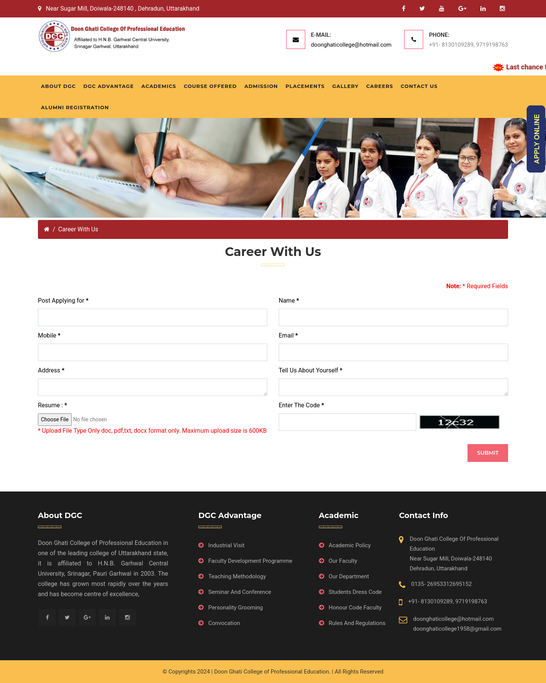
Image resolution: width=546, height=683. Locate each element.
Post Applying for (63, 300)
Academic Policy (350, 545)
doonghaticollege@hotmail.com (351, 44)
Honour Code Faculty (355, 607)
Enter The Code (301, 405)
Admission (261, 86)
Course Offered (210, 86)
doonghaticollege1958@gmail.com (457, 628)
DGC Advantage (108, 86)
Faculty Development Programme (250, 560)
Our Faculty (343, 560)
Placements (305, 86)
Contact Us (419, 86)
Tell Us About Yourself (310, 370)
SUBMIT (488, 452)
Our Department (349, 576)
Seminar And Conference (239, 592)
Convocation (224, 623)
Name (289, 300)
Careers (379, 86)
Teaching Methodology (237, 576)
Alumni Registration (75, 107)
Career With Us (78, 229)
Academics (158, 86)
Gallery (345, 86)
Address (51, 370)
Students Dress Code (355, 592)
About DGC (58, 86)
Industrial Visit (226, 545)
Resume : (52, 405)
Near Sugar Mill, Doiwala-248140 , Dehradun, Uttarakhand (118, 8)
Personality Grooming (235, 607)
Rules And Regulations (357, 623)
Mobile (49, 335)
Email (288, 335)
